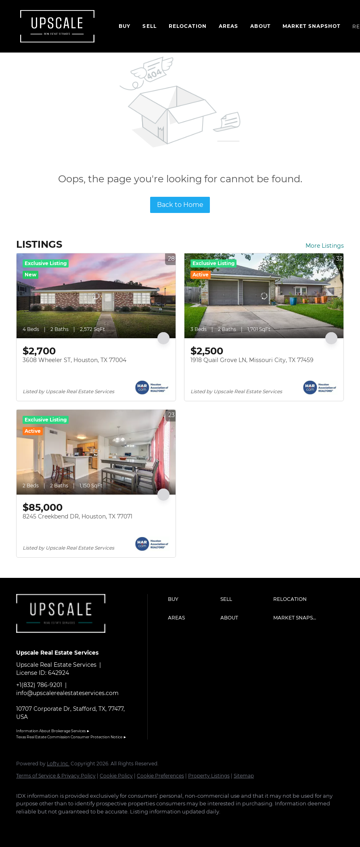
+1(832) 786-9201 (39, 685)
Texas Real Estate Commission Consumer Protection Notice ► (71, 737)
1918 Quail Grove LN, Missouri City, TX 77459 (252, 360)
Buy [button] (124, 26)
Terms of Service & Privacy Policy (56, 776)
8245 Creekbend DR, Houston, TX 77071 (77, 516)
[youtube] (96, 825)
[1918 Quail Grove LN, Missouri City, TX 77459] (263, 295)
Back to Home (180, 205)
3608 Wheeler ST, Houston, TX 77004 (74, 360)
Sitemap (244, 776)
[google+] (119, 825)
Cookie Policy (116, 776)
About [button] (260, 26)
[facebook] (26, 825)
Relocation (188, 26)
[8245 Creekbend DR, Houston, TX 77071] (96, 452)
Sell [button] (149, 26)
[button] (192, 599)
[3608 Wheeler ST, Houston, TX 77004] (96, 295)
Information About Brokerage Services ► (53, 731)
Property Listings (209, 776)
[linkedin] (49, 825)
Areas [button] (229, 26)
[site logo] (66, 639)
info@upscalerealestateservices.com (67, 693)
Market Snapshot (312, 26)
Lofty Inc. (58, 764)
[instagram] (72, 825)
